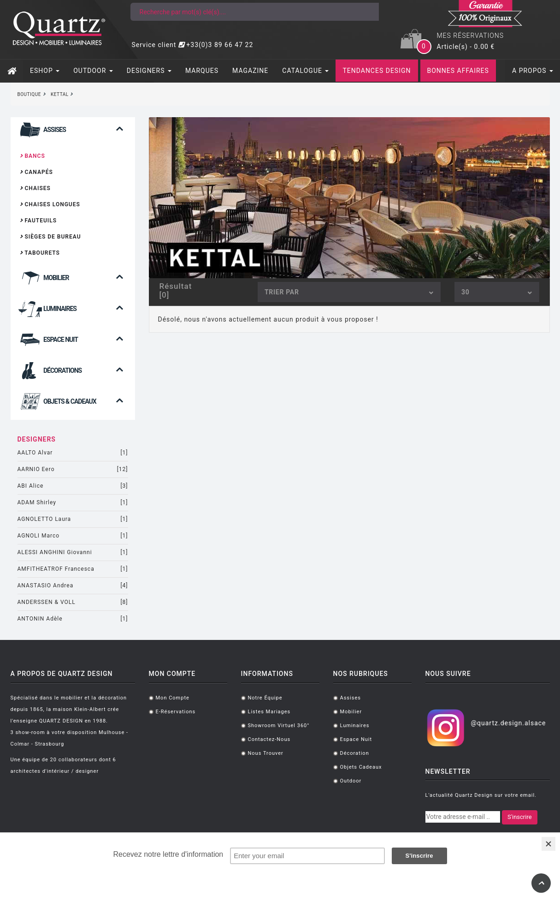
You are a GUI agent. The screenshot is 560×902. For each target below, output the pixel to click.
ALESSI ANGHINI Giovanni (73, 552)
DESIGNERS (149, 70)
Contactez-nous (269, 739)
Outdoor (351, 781)
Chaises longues (50, 204)
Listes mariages (269, 712)
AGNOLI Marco (73, 536)
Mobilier (351, 712)
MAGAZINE (250, 70)
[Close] (548, 844)
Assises (350, 698)
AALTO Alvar (73, 453)
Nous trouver (265, 753)
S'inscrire (519, 816)
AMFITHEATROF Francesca (73, 569)
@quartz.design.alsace (508, 723)
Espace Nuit (356, 739)
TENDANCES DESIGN (376, 70)
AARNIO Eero (73, 469)
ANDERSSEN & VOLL (73, 602)
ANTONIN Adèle (73, 619)
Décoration (354, 753)
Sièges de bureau (50, 236)
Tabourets (40, 253)
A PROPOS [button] (532, 70)
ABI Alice (73, 486)
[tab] (73, 132)
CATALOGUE (305, 70)
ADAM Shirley (73, 503)
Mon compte (172, 698)
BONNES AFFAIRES (458, 70)
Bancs (32, 156)
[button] (73, 136)
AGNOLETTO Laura (73, 519)
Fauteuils (38, 220)
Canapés (36, 172)
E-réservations (176, 712)
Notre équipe (265, 698)
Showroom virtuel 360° (279, 726)
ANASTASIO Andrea (73, 586)
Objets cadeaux (361, 767)
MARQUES (201, 70)
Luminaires (355, 726)
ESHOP (44, 70)
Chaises (35, 188)
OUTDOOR (93, 70)
